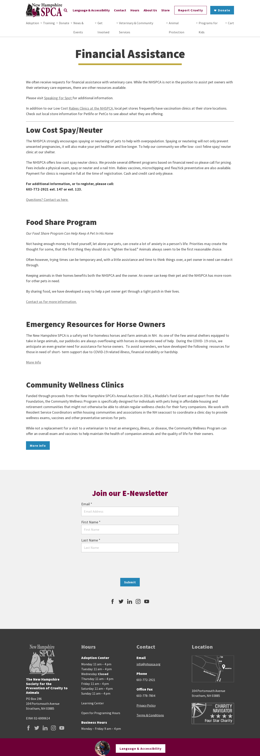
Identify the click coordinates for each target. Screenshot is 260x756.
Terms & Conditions (150, 715)
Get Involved (103, 27)
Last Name (90, 540)
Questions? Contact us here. (47, 199)
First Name (91, 522)
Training (49, 23)
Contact (120, 10)
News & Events (78, 27)
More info (38, 445)
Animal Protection (176, 27)
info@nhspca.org (148, 664)
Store (165, 10)
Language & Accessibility (91, 10)
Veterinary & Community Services (136, 27)
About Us (150, 10)
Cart (231, 23)
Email (86, 504)
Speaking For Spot (58, 98)
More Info (33, 362)
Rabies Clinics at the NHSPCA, (91, 108)
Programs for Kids (208, 27)
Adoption (32, 23)
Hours (134, 10)
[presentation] (130, 565)
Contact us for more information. (51, 301)
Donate (64, 23)
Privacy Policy (146, 705)
